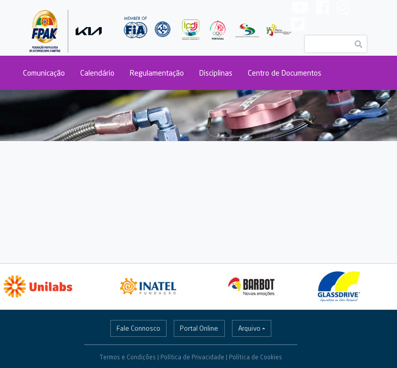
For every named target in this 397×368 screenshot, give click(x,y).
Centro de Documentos (284, 72)
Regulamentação (157, 72)
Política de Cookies (255, 357)
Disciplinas (215, 72)
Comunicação (44, 72)
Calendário (97, 72)
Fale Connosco (138, 328)
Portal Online (199, 328)
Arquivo (249, 328)
